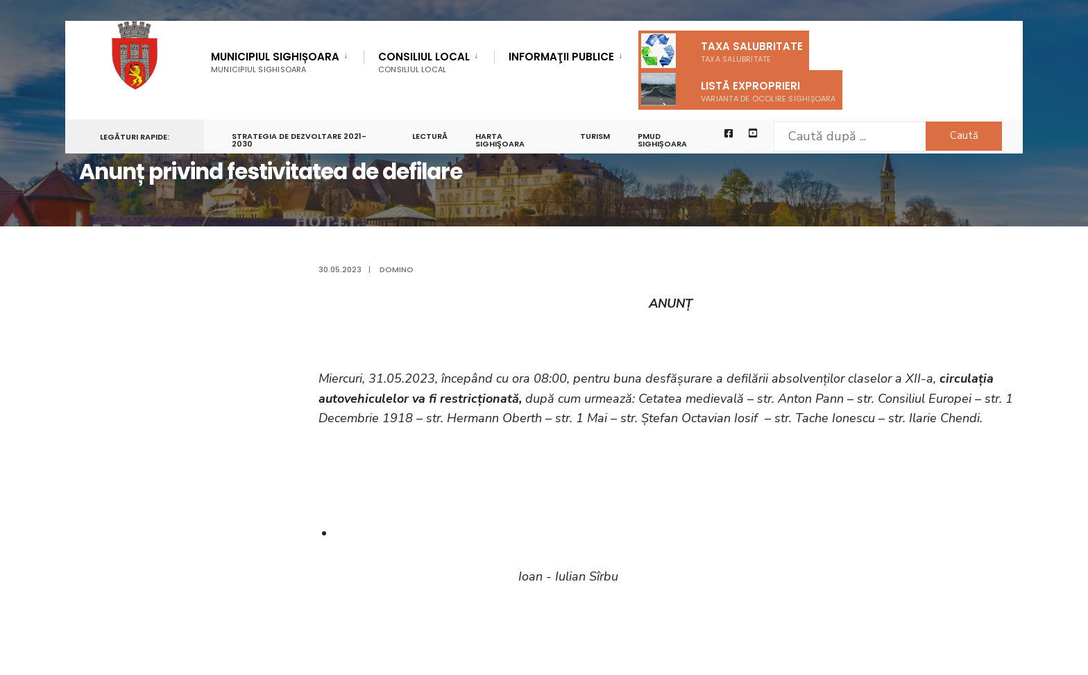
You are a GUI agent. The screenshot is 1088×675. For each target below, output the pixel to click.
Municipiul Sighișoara (275, 62)
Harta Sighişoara (500, 140)
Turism (595, 136)
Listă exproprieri (738, 89)
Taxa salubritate (722, 50)
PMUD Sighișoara (662, 140)
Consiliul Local (424, 62)
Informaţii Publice (561, 57)
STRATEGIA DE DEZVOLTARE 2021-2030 (299, 140)
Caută (964, 135)
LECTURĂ (430, 136)
